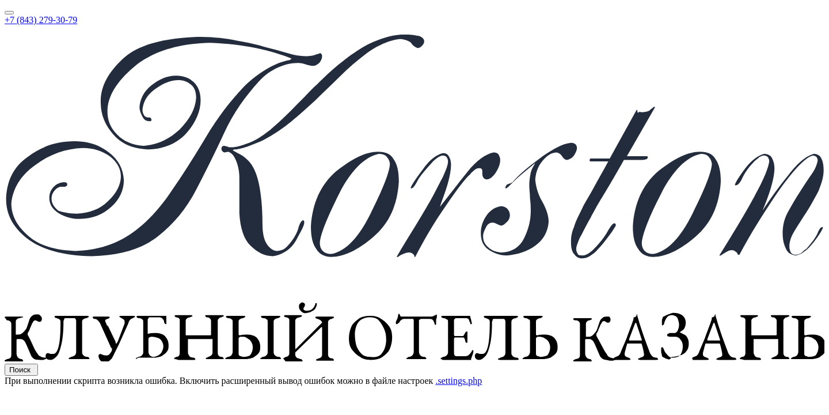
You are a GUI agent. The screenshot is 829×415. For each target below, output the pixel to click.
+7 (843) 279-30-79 (41, 20)
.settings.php (458, 381)
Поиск (21, 369)
